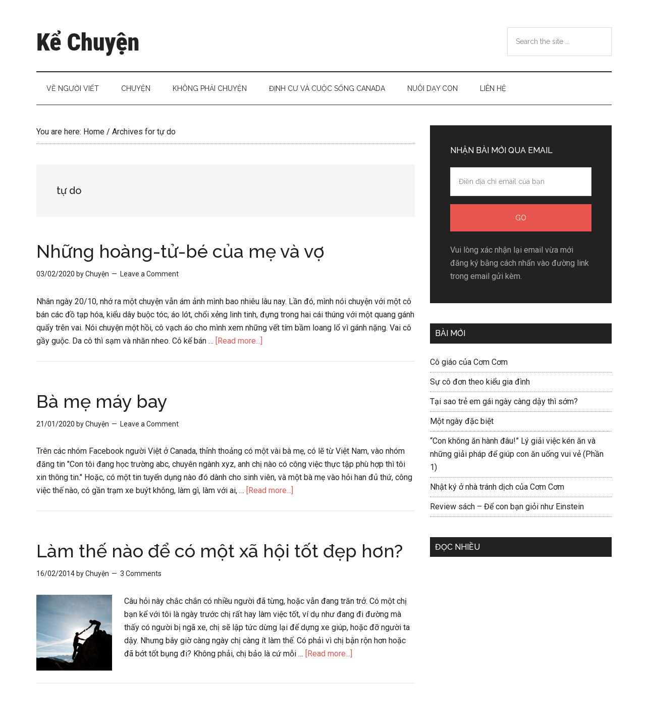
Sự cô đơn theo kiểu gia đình (480, 382)
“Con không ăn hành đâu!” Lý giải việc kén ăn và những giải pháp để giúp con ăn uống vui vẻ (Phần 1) (517, 454)
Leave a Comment (149, 274)
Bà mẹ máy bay (102, 401)
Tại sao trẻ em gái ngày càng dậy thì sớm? (504, 401)
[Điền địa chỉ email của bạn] (520, 181)
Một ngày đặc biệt (462, 421)
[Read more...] (238, 341)
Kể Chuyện (87, 42)
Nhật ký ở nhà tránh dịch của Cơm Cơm (497, 487)
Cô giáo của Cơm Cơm (469, 362)
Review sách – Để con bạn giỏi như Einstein (507, 506)
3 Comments (140, 573)
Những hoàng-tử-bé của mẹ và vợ (180, 251)
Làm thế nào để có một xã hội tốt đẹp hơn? (219, 550)
